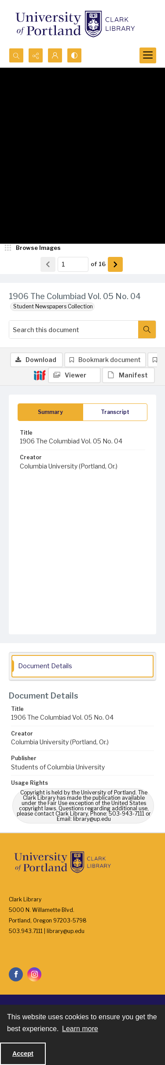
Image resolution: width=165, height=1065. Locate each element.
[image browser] (33, 248)
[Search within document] (147, 329)
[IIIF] (40, 374)
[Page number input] (73, 264)
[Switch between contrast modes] (74, 55)
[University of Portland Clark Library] (75, 24)
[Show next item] (115, 264)
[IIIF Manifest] (128, 375)
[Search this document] (73, 329)
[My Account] (55, 55)
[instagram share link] (34, 974)
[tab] (50, 412)
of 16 (98, 263)
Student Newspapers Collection (53, 306)
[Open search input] (16, 55)
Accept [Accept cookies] (22, 1053)
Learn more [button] (80, 1028)
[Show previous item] (47, 264)
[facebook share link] (16, 974)
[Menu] (147, 55)
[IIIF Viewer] (74, 375)
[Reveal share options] (36, 55)
